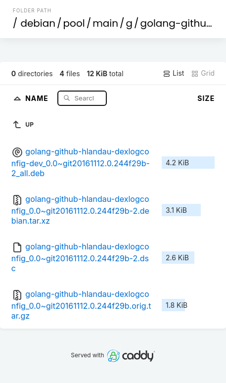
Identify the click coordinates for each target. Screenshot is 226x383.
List (173, 73)
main (105, 23)
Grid (203, 73)
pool (74, 23)
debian (37, 23)
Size (206, 98)
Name (37, 98)
